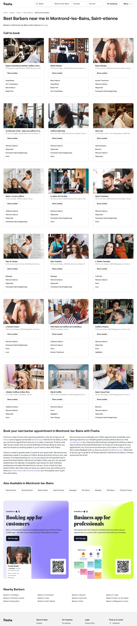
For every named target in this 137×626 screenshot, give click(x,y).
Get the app (13, 538)
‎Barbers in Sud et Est (79, 598)
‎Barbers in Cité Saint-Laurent (13, 598)
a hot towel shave (33, 471)
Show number (12, 73)
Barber (12, 13)
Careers (39, 623)
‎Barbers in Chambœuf (46, 595)
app (32, 458)
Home (5, 13)
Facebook (114, 623)
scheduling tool (76, 442)
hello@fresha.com (115, 450)
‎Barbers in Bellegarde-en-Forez (117, 601)
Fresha (6, 440)
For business (112, 4)
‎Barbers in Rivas (77, 601)
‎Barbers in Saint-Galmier (46, 601)
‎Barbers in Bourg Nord (11, 601)
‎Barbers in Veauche (79, 595)
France (18, 13)
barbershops (37, 440)
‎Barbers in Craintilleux (11, 595)
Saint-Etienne (28, 13)
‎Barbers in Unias (43, 598)
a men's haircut (17, 471)
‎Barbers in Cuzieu (112, 595)
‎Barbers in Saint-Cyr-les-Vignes (117, 598)
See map (44, 25)
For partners (66, 623)
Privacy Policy (90, 623)
